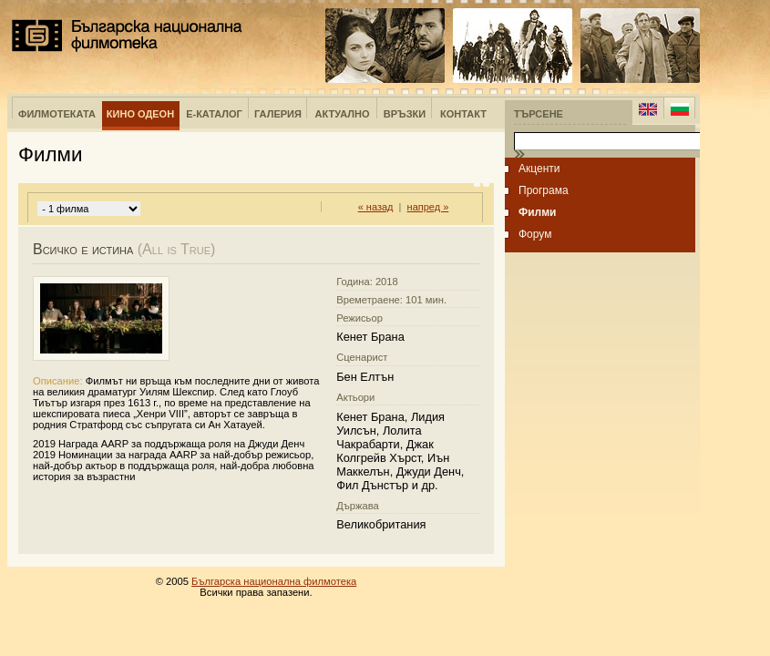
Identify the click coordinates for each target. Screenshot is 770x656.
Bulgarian (679, 109)
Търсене (538, 113)
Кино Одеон (140, 113)
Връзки (405, 113)
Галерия (278, 113)
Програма (543, 190)
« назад (376, 206)
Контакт (463, 113)
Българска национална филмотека (127, 35)
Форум (534, 234)
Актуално (342, 113)
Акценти (539, 168)
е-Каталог (214, 113)
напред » (428, 206)
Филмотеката (57, 113)
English (648, 109)
